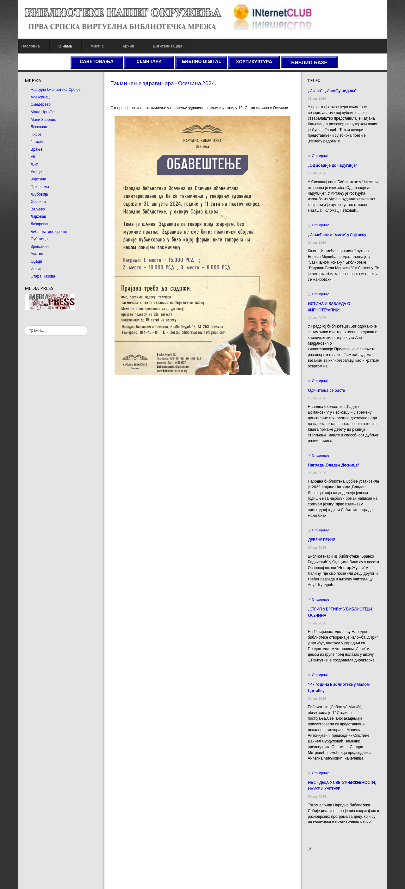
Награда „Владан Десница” (333, 459)
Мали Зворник (42, 119)
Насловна (30, 46)
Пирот (35, 134)
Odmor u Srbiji (319, 878)
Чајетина (37, 179)
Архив (127, 46)
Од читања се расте (326, 384)
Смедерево (40, 104)
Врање (36, 149)
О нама (64, 46)
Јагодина (38, 142)
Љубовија (38, 194)
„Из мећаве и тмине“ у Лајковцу (337, 234)
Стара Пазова (42, 276)
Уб (32, 157)
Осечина (37, 201)
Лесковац (38, 127)
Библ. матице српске (48, 231)
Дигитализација (167, 46)
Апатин (36, 254)
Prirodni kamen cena (324, 861)
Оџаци (35, 261)
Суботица (38, 239)
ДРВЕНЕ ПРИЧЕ (321, 534)
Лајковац (37, 216)
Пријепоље (39, 187)
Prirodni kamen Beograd (327, 872)
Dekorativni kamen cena (327, 867)
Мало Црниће (42, 112)
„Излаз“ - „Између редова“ (332, 90)
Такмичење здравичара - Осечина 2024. (163, 83)
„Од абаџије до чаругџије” (332, 165)
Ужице (35, 172)
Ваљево (37, 209)
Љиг (33, 164)
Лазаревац (39, 224)
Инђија (36, 269)
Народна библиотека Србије (55, 89)
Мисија (96, 46)
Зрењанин (39, 246)
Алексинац (39, 97)
